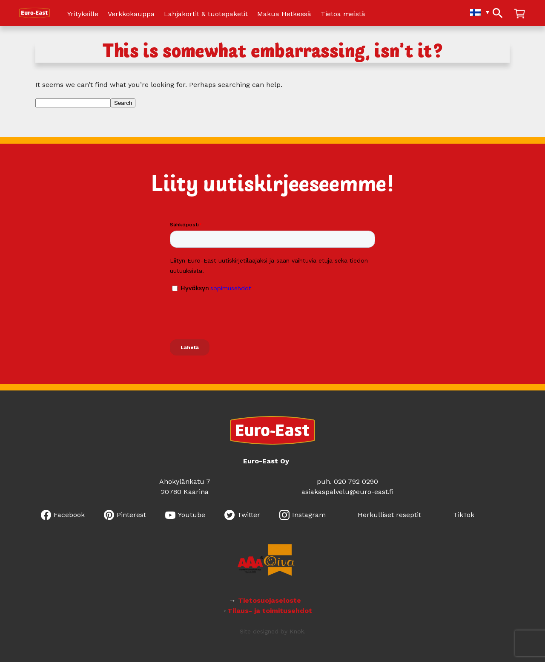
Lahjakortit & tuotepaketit (206, 14)
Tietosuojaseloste (270, 600)
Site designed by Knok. (273, 631)
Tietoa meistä (343, 14)
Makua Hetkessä (284, 14)
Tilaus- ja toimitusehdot (269, 611)
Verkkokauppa (131, 14)
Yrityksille (82, 14)
